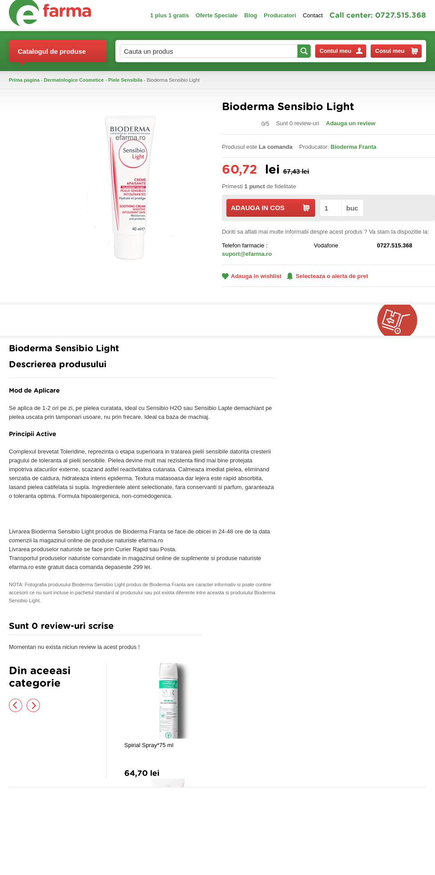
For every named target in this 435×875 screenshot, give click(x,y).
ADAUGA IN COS (270, 207)
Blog (250, 15)
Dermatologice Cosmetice (74, 80)
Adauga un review (350, 123)
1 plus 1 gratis (169, 15)
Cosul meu (396, 51)
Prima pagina (24, 80)
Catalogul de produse (52, 55)
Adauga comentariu (244, 628)
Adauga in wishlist (251, 276)
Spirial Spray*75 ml (149, 745)
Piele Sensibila (125, 80)
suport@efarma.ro (247, 254)
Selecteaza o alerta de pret (327, 276)
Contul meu (341, 51)
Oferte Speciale (217, 15)
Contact (313, 15)
